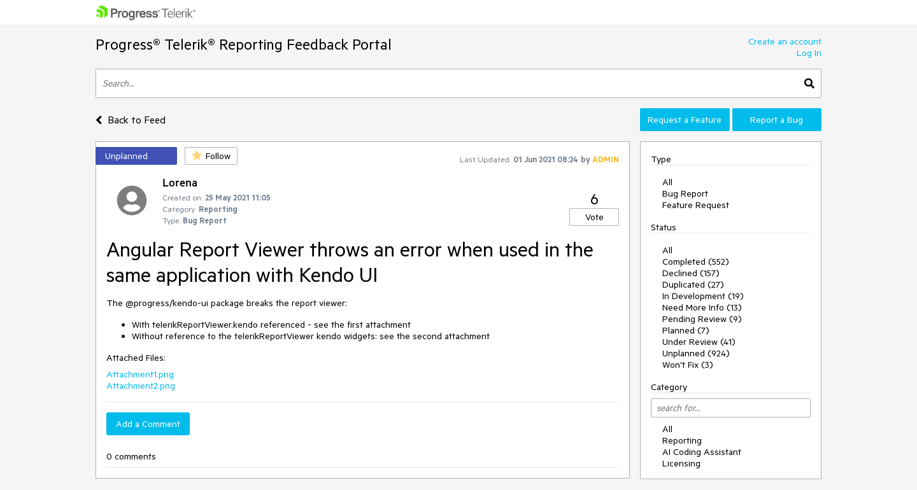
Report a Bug (776, 119)
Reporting (682, 440)
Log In (809, 53)
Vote (594, 217)
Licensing (681, 463)
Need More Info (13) (702, 307)
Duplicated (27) (693, 284)
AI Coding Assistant (701, 452)
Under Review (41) (699, 341)
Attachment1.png (140, 374)
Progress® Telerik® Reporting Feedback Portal (244, 44)
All (667, 182)
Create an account (784, 41)
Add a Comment (148, 424)
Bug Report (685, 193)
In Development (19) (703, 296)
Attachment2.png (140, 385)
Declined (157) (691, 273)
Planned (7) (685, 330)
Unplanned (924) (696, 353)
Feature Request (695, 205)
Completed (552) (695, 261)
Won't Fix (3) (687, 364)
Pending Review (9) (702, 319)
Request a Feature (685, 119)
